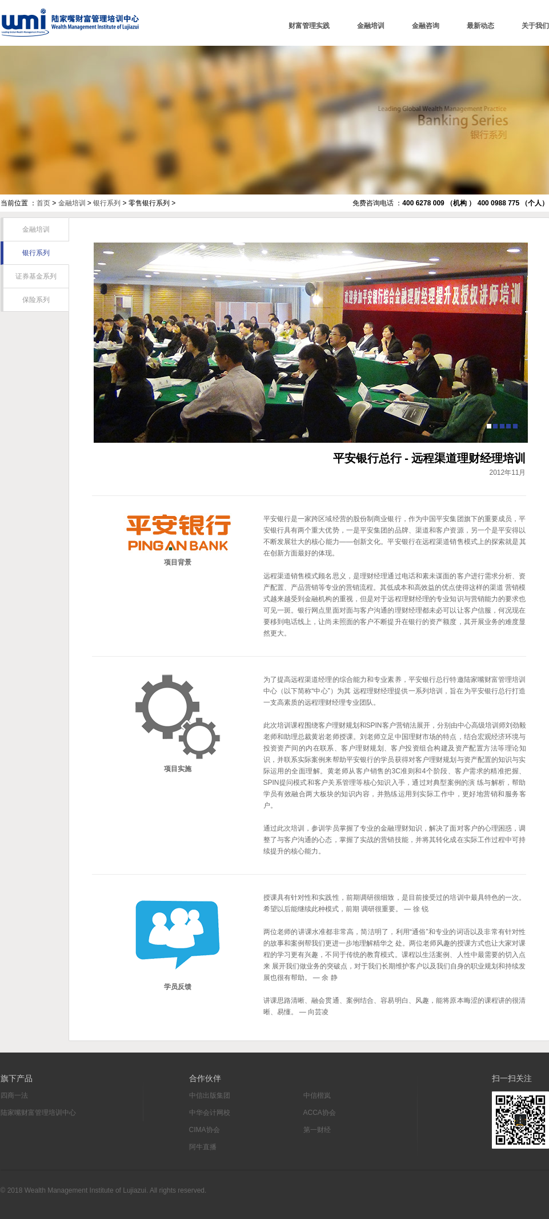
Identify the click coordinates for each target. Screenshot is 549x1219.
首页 (43, 203)
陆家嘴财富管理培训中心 (70, 23)
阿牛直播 (203, 1147)
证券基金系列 (36, 276)
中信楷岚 (317, 1095)
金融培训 (370, 26)
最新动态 (480, 26)
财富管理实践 (309, 26)
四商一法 (14, 1095)
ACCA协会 (319, 1113)
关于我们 (535, 26)
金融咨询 (425, 26)
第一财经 (317, 1130)
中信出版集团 (209, 1095)
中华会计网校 (209, 1113)
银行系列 (107, 203)
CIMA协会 (204, 1130)
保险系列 (36, 300)
